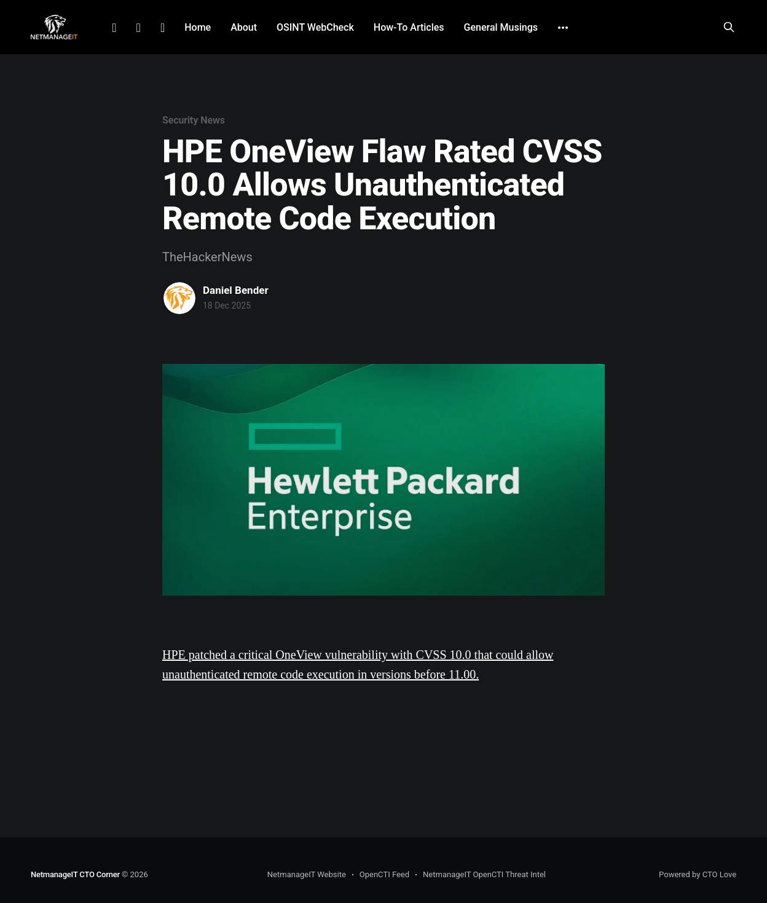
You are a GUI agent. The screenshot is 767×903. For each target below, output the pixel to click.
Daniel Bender (236, 290)
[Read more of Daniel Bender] (179, 298)
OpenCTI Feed (384, 874)
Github (162, 27)
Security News (193, 120)
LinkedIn (114, 27)
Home (197, 27)
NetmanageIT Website (306, 874)
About (243, 27)
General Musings (501, 27)
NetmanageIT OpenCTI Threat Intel (484, 874)
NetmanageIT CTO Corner (75, 874)
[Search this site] (729, 27)
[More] (563, 27)
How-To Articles (409, 27)
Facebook (138, 27)
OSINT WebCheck (315, 27)
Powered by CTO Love (697, 874)
